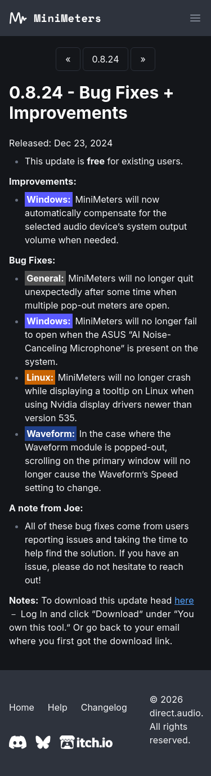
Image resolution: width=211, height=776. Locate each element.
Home (21, 707)
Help (58, 707)
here (184, 600)
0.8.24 (105, 59)
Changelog (104, 707)
